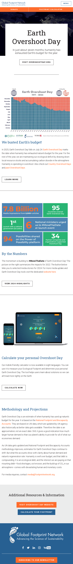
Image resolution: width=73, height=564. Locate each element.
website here (50, 269)
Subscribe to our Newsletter (36, 545)
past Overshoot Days (15, 166)
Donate (14, 9)
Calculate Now (11, 383)
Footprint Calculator (50, 9)
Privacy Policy (35, 558)
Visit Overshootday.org (36, 61)
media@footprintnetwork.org (41, 469)
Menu (66, 3)
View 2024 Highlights (15, 280)
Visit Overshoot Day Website (36, 499)
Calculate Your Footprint (36, 505)
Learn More (10, 177)
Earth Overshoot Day (52, 148)
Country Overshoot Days (59, 162)
